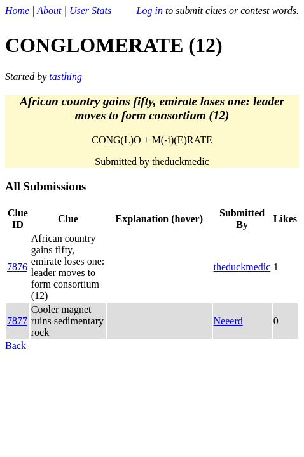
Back (15, 345)
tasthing (65, 76)
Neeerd (228, 320)
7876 (17, 267)
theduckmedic (242, 267)
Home (17, 10)
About (49, 10)
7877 (17, 320)
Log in (150, 10)
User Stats (90, 10)
